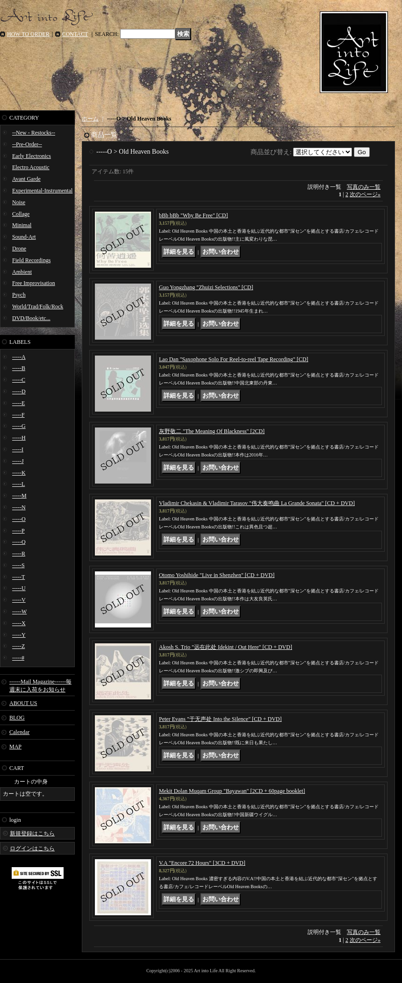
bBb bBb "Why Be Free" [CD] (193, 215)
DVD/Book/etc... (31, 318)
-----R (18, 553)
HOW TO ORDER (28, 34)
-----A (19, 357)
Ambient (22, 272)
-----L (18, 484)
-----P (18, 530)
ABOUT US (23, 703)
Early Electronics (31, 156)
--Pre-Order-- (27, 144)
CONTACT (75, 34)
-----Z (18, 646)
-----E (18, 403)
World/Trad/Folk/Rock (37, 306)
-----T (18, 577)
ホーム (90, 118)
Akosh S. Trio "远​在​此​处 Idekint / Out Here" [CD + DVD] (225, 647)
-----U (19, 588)
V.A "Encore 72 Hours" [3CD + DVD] (202, 863)
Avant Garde (26, 179)
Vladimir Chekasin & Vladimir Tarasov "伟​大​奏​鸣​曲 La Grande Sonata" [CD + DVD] (257, 503)
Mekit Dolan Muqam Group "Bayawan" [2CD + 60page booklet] (232, 791)
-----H (19, 438)
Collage (20, 214)
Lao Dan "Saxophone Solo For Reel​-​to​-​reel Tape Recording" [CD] (233, 359)
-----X (19, 623)
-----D (19, 391)
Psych (19, 295)
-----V (19, 600)
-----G (19, 426)
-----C (18, 380)
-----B (18, 368)
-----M (19, 495)
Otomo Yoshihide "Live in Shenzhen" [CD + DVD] (216, 575)
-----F (18, 415)
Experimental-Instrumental (42, 190)
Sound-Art (24, 237)
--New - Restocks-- (33, 132)
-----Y (19, 635)
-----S (18, 565)
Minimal (21, 225)
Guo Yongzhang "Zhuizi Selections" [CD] (206, 287)
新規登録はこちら (32, 833)
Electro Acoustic (31, 167)
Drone (19, 248)
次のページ (365, 194)
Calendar (19, 732)
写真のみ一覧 (363, 187)
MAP (15, 746)
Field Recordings (31, 260)
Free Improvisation (33, 283)
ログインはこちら (32, 848)
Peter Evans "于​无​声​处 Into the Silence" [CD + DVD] (220, 719)
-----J (18, 461)
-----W (19, 611)
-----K (19, 473)
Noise (18, 202)
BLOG (17, 717)
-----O (19, 519)
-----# (18, 658)
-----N (19, 507)
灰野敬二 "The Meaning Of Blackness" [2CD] (212, 431)
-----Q (19, 542)
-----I (17, 449)
